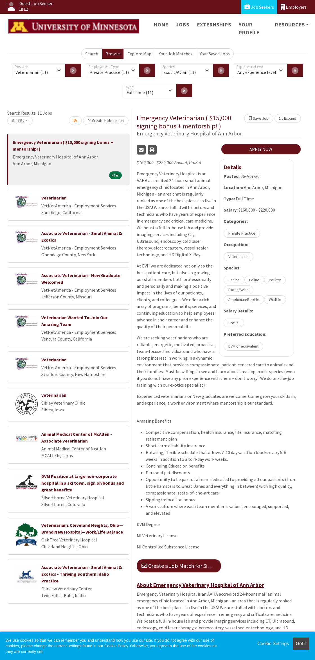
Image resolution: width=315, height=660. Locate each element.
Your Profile (249, 28)
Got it (301, 643)
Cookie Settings (273, 643)
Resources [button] (290, 24)
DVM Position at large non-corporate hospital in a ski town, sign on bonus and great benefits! (82, 483)
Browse (112, 53)
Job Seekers (259, 6)
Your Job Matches (175, 53)
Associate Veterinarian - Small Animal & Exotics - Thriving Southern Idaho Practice (81, 574)
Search (91, 53)
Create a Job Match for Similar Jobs (181, 565)
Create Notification (106, 120)
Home (161, 24)
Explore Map (139, 53)
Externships (214, 24)
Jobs (182, 24)
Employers (294, 6)
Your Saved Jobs (215, 53)
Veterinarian (54, 198)
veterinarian (53, 395)
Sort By (18, 120)
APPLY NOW (260, 149)
